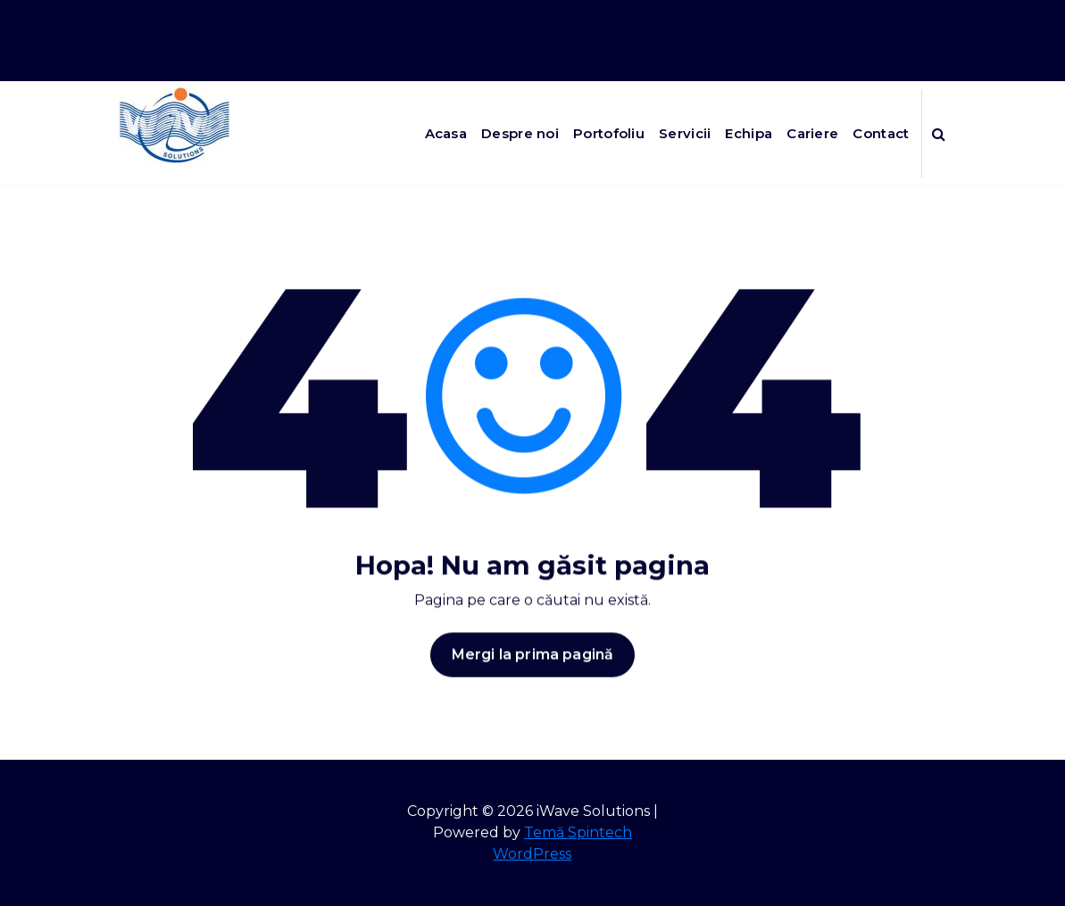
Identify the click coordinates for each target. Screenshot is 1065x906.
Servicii (685, 133)
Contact (881, 133)
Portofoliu (609, 133)
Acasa (446, 133)
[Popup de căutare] (938, 134)
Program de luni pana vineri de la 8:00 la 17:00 (783, 16)
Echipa (748, 133)
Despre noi (520, 133)
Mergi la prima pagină (532, 663)
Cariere (812, 133)
